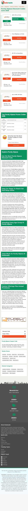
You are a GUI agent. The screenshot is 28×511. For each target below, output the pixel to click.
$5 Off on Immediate (17, 53)
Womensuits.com (5, 358)
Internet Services (5, 373)
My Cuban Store (21, 354)
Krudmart (10, 356)
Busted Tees (14, 354)
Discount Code (14, 331)
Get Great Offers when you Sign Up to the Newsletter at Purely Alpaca (19, 74)
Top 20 (2, 449)
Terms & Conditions (22, 23)
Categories (6, 6)
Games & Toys (20, 369)
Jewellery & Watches (6, 369)
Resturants (3, 451)
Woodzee (4, 354)
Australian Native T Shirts (7, 360)
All (14, 336)
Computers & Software (11, 371)
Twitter (3, 458)
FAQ (2, 445)
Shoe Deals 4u (5, 356)
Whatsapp (4, 464)
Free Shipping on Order (18, 34)
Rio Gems (9, 354)
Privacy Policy (4, 442)
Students (3, 452)
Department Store (20, 371)
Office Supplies (12, 373)
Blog (2, 439)
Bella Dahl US (15, 360)
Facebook (4, 456)
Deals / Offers (14, 334)
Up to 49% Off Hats (17, 94)
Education (4, 371)
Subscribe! (16, 145)
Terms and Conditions (5, 443)
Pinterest (4, 460)
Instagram (4, 462)
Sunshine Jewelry (22, 356)
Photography (13, 369)
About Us (3, 437)
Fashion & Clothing (14, 6)
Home (2, 6)
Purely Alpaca (21, 6)
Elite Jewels (16, 356)
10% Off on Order (16, 15)
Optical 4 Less (12, 358)
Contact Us (3, 440)
